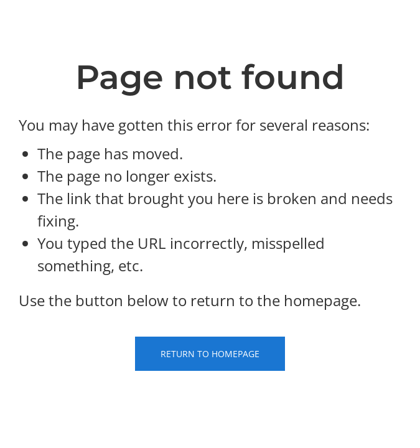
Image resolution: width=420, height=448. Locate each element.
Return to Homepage (210, 354)
